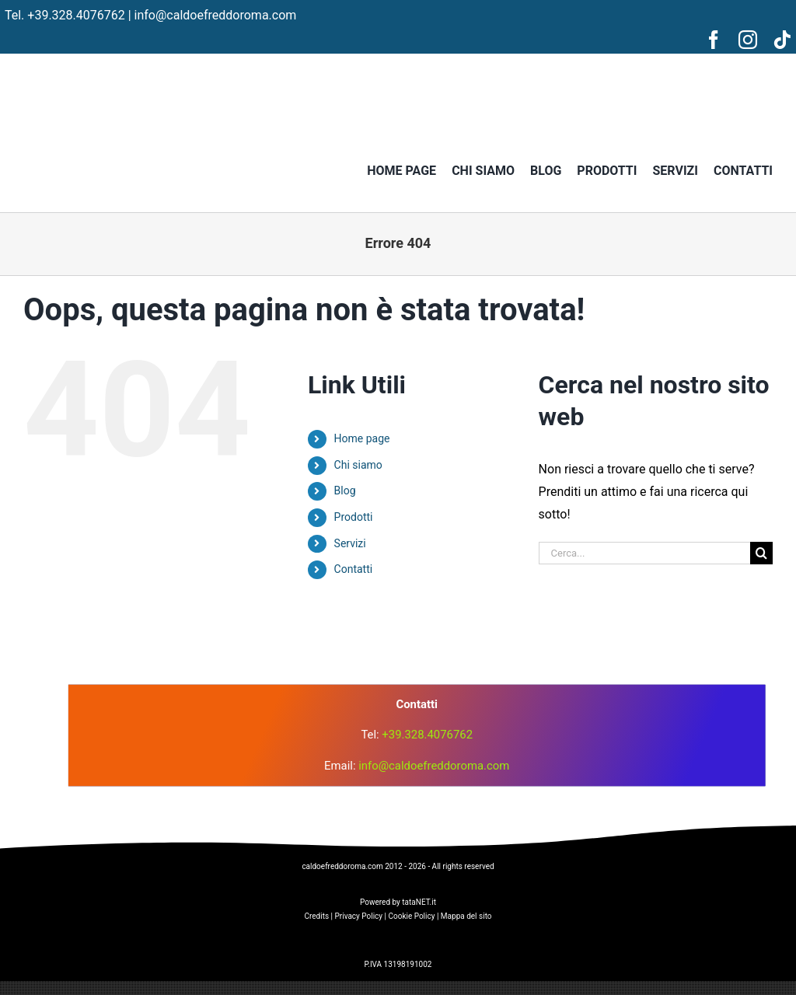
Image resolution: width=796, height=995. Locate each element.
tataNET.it (419, 902)
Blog (345, 490)
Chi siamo (358, 465)
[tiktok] (782, 39)
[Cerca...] (644, 553)
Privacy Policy (359, 916)
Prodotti (353, 517)
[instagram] (747, 39)
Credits (316, 916)
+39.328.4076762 (75, 15)
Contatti (353, 569)
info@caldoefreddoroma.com (215, 15)
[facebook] (713, 39)
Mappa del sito (466, 916)
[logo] (398, 604)
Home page (362, 438)
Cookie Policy (411, 916)
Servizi (350, 543)
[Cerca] (761, 553)
